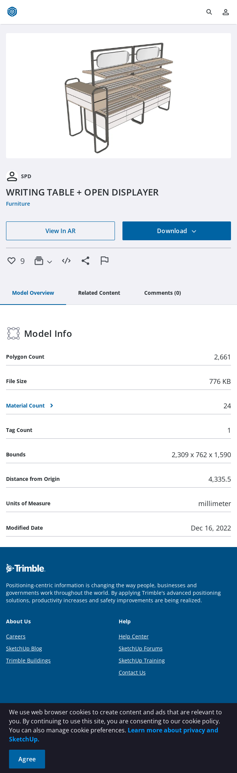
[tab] (33, 293)
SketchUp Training (142, 660)
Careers (16, 636)
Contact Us (132, 672)
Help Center (134, 636)
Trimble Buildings (28, 660)
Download (177, 231)
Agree (27, 759)
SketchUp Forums (141, 648)
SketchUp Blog (24, 648)
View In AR (60, 231)
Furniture (18, 203)
